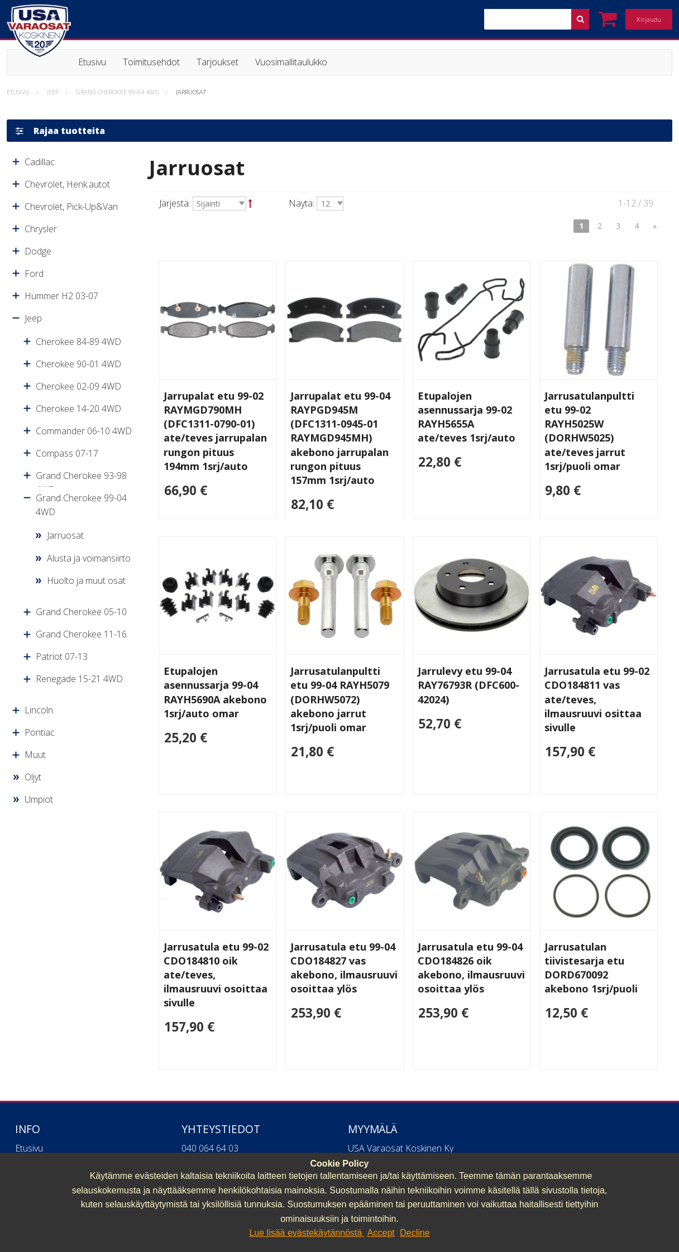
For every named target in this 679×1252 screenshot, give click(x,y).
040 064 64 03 (209, 1148)
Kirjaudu (649, 19)
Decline (414, 1232)
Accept (381, 1232)
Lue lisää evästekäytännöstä (306, 1232)
